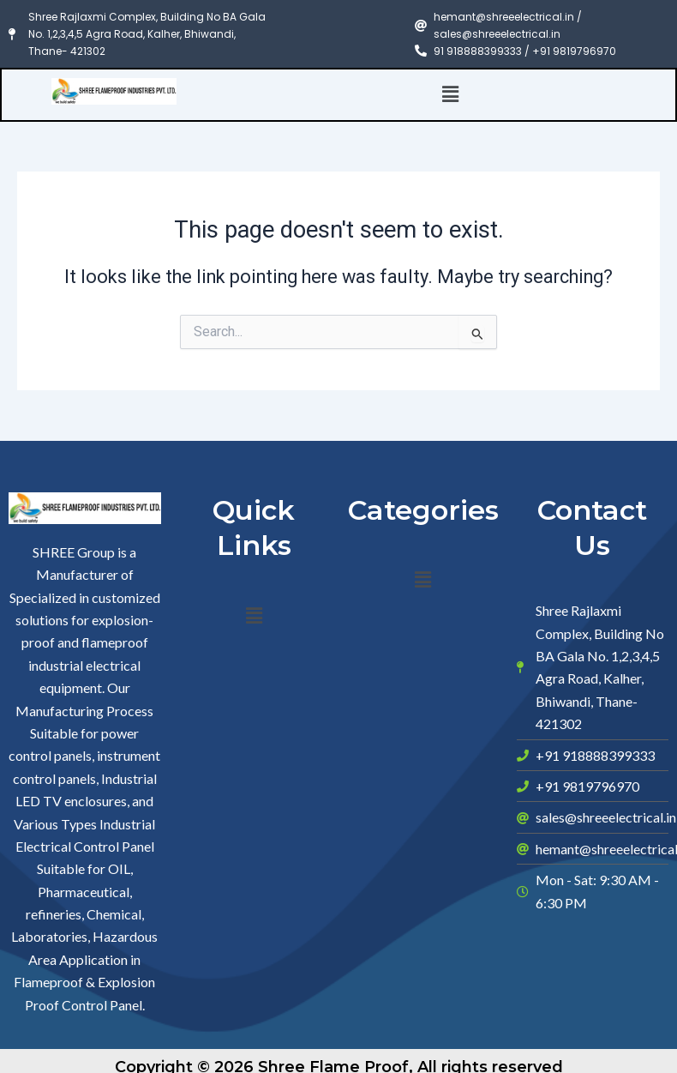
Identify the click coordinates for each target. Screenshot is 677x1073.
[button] (450, 94)
